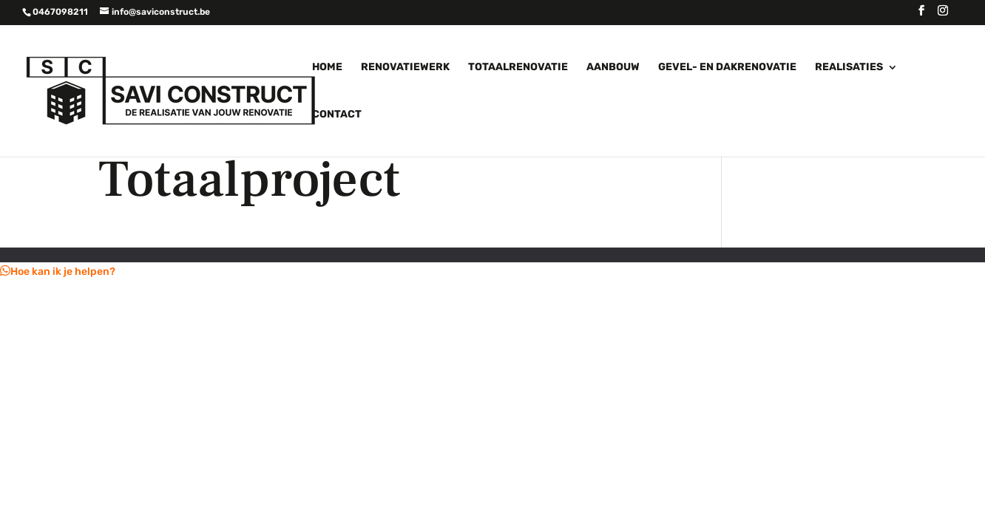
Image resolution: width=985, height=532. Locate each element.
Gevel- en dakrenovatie (727, 67)
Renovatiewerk (405, 67)
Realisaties (849, 67)
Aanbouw (613, 67)
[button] (57, 271)
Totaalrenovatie (518, 67)
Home (327, 67)
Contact (337, 114)
